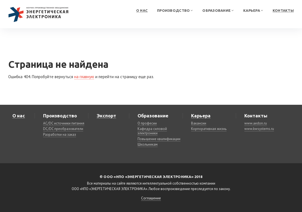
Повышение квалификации (159, 139)
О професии (147, 123)
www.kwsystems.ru (259, 128)
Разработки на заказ (59, 134)
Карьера (252, 10)
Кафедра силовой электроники (152, 130)
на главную (84, 76)
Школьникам (148, 144)
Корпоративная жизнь (208, 128)
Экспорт (106, 115)
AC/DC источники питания (63, 123)
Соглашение (151, 198)
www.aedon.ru (255, 123)
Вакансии (198, 123)
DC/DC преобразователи (63, 128)
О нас (142, 10)
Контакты (283, 10)
